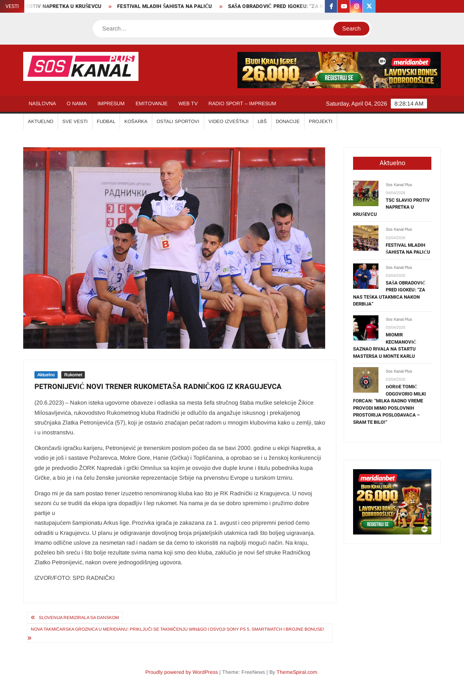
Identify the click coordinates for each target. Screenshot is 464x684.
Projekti (320, 121)
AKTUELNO (40, 121)
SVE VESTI (75, 121)
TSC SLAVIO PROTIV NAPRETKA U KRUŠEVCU (391, 207)
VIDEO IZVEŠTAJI (228, 121)
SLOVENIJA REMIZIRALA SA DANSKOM (79, 617)
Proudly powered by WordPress (181, 672)
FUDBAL (106, 121)
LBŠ (262, 121)
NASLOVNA (42, 103)
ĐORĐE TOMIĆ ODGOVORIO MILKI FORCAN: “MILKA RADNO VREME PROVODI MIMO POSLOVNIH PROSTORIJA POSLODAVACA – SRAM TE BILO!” (389, 404)
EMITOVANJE (151, 103)
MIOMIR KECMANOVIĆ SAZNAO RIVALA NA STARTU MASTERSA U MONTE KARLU (384, 345)
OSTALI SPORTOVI (178, 121)
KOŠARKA (136, 121)
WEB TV (188, 103)
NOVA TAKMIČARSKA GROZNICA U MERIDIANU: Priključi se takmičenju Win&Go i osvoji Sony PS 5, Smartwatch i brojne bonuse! (177, 629)
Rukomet (73, 374)
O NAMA (77, 103)
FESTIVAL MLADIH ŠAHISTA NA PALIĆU (168, 6)
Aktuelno (46, 374)
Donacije (288, 121)
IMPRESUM (111, 103)
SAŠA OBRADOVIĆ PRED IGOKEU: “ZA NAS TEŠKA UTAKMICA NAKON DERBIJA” (389, 293)
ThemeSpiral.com (297, 672)
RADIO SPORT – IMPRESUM (242, 103)
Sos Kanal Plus (399, 185)
